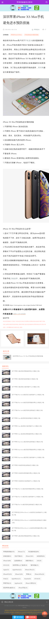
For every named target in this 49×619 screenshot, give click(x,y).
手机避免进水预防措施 (31, 35)
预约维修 (19, 617)
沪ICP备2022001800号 (9, 605)
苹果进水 (37, 29)
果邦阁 (41, 68)
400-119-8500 (19, 314)
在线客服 (32, 617)
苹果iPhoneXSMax (16, 35)
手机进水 (28, 40)
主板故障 (14, 278)
